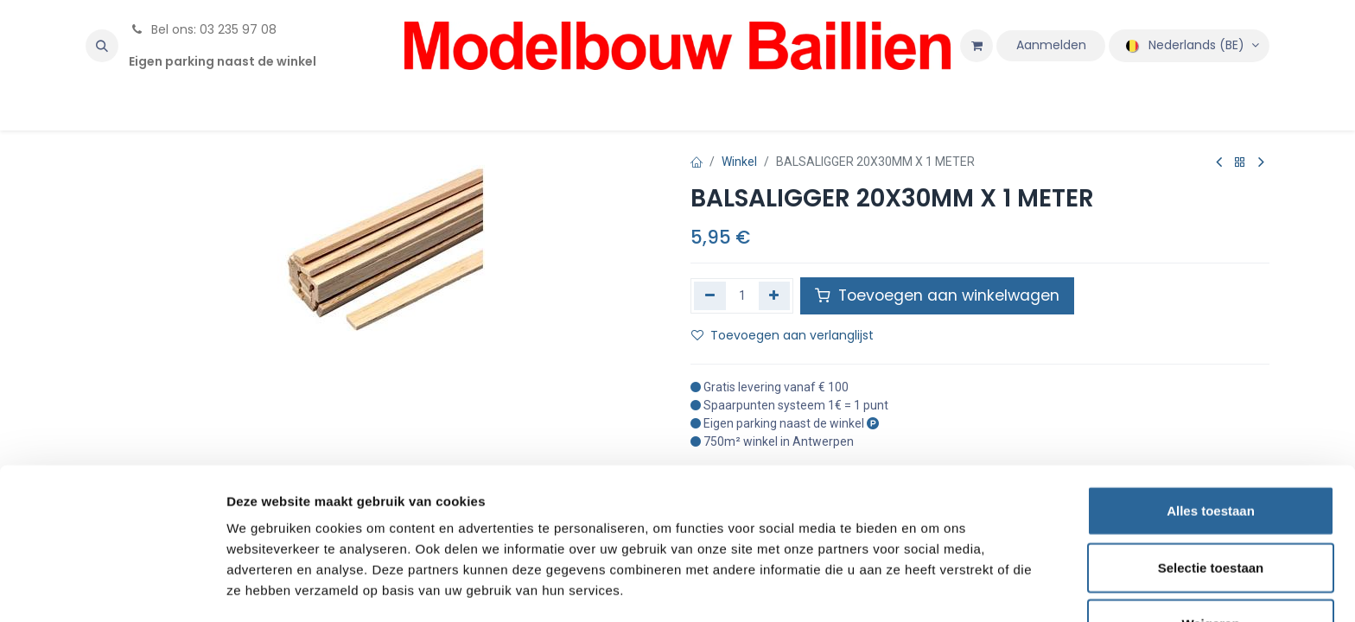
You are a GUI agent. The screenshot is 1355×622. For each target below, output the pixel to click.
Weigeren (1210, 565)
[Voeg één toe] (775, 295)
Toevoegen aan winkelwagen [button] (937, 295)
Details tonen (934, 588)
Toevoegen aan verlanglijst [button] (782, 335)
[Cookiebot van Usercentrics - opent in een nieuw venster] (112, 588)
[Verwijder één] (710, 295)
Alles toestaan (1211, 452)
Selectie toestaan (1211, 509)
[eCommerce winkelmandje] (976, 45)
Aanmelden (1051, 45)
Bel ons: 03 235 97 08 (203, 29)
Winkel (739, 161)
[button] (102, 45)
